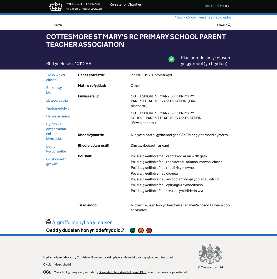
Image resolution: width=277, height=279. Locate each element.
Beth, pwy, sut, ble (58, 90)
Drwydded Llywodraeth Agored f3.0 (122, 272)
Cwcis (47, 264)
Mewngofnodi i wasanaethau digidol (203, 17)
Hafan (58, 25)
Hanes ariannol (58, 116)
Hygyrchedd (63, 264)
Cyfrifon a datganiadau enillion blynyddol (56, 131)
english (209, 6)
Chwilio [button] (224, 25)
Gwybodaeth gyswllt (56, 161)
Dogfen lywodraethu (56, 148)
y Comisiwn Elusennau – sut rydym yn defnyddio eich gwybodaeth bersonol (124, 257)
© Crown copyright (210, 267)
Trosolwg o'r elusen (55, 77)
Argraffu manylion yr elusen (79, 222)
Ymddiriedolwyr (58, 108)
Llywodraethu (57, 100)
